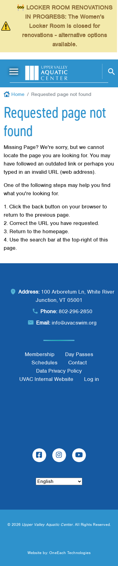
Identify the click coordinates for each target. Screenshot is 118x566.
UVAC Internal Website (46, 379)
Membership (39, 354)
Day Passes (79, 354)
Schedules (44, 362)
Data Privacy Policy (59, 370)
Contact (77, 362)
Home (17, 94)
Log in (91, 379)
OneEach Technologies (69, 552)
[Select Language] (59, 481)
